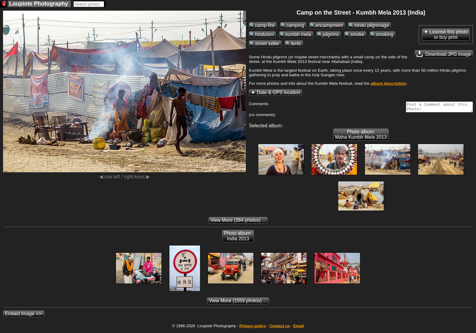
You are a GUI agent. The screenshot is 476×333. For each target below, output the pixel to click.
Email (298, 327)
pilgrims (331, 34)
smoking (384, 34)
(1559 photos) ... (238, 302)
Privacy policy (252, 327)
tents (296, 43)
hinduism (264, 34)
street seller (267, 43)
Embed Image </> (23, 315)
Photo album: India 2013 (238, 237)
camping (295, 25)
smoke (357, 34)
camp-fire (265, 25)
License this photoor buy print (449, 34)
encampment (329, 25)
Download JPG (443, 54)
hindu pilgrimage (371, 25)
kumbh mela (298, 34)
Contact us (279, 327)
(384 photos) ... (238, 222)
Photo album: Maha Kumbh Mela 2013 (361, 136)
